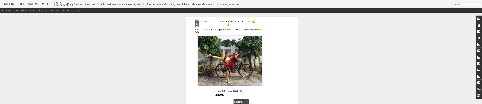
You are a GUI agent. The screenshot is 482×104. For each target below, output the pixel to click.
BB (241, 87)
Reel (22, 10)
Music (32, 10)
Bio (26, 10)
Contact (76, 10)
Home (16, 10)
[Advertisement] (275, 54)
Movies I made (41, 10)
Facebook (60, 10)
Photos (68, 10)
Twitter (51, 10)
